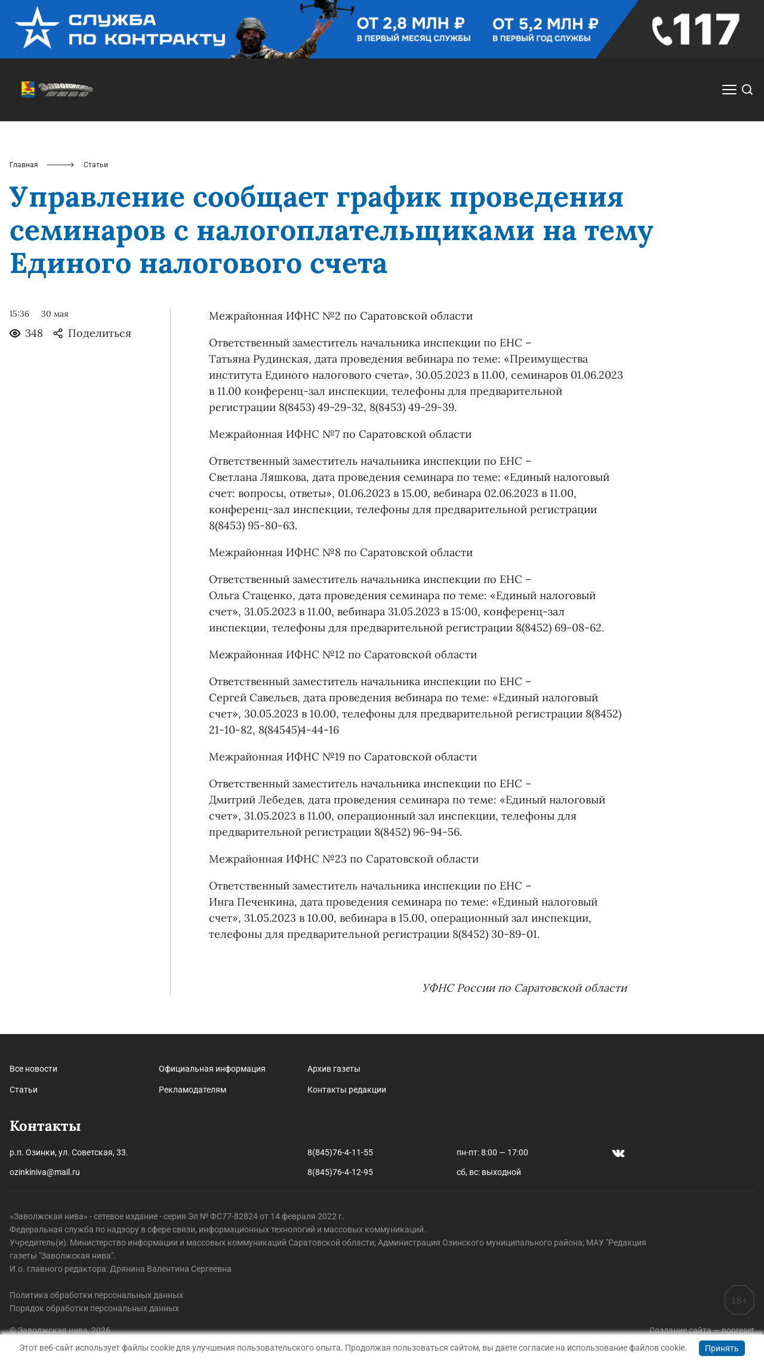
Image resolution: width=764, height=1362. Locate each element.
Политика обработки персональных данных (96, 1295)
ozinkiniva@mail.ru (45, 1172)
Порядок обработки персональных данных (94, 1308)
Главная (24, 165)
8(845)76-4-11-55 (340, 1152)
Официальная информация (212, 1068)
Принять (722, 1348)
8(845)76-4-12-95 (340, 1172)
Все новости (33, 1068)
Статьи (24, 1089)
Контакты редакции (346, 1089)
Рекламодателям (192, 1089)
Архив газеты (334, 1068)
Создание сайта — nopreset (701, 1330)
